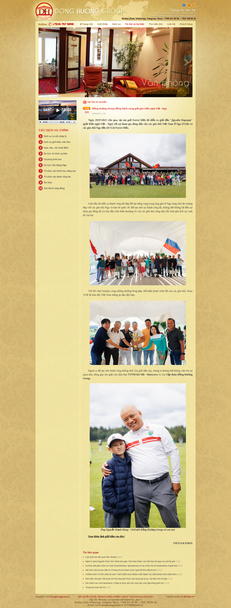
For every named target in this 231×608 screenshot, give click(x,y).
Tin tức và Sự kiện (97, 102)
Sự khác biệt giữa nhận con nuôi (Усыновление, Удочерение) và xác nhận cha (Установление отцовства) (131, 566)
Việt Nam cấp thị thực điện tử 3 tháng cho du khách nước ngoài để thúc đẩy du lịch (121, 570)
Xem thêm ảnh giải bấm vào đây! (106, 536)
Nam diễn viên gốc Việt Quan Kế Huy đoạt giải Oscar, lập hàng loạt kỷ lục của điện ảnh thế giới (126, 579)
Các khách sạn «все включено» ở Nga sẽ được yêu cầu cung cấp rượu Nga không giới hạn (124, 583)
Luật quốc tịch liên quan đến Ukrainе (101, 557)
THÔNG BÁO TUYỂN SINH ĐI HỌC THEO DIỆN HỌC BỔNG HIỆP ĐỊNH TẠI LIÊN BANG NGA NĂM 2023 (131, 574)
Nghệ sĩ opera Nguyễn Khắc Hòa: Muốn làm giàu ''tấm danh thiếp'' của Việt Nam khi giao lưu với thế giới (130, 561)
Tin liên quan (91, 552)
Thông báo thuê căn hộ (95, 587)
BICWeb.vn (189, 597)
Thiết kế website (173, 597)
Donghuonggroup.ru (60, 597)
